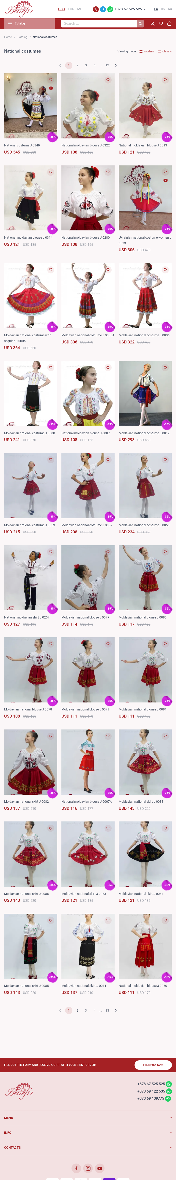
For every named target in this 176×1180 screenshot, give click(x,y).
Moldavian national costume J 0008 (29, 433)
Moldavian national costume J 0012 (144, 433)
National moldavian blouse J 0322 (85, 145)
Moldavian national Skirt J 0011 (83, 986)
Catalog (22, 37)
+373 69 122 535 (151, 1091)
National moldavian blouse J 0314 (28, 237)
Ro (163, 9)
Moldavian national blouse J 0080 (143, 617)
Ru (170, 9)
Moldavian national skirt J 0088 (141, 801)
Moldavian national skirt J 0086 (26, 894)
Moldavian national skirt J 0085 (26, 986)
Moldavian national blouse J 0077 (85, 617)
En (156, 9)
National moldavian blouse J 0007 (85, 433)
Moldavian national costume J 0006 (144, 335)
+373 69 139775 (151, 1098)
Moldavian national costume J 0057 (86, 525)
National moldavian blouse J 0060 (143, 986)
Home (8, 37)
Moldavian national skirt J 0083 (83, 894)
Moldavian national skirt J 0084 (141, 894)
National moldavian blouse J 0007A (86, 801)
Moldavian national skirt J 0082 (26, 801)
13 (107, 65)
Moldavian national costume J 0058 (144, 525)
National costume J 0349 (22, 145)
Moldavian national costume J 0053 (29, 525)
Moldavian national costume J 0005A (87, 335)
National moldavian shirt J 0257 (27, 617)
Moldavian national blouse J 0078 (28, 709)
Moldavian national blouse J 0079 (85, 709)
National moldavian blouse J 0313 (143, 145)
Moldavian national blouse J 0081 (143, 709)
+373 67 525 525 (128, 9)
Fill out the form (153, 1065)
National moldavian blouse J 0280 (85, 237)
